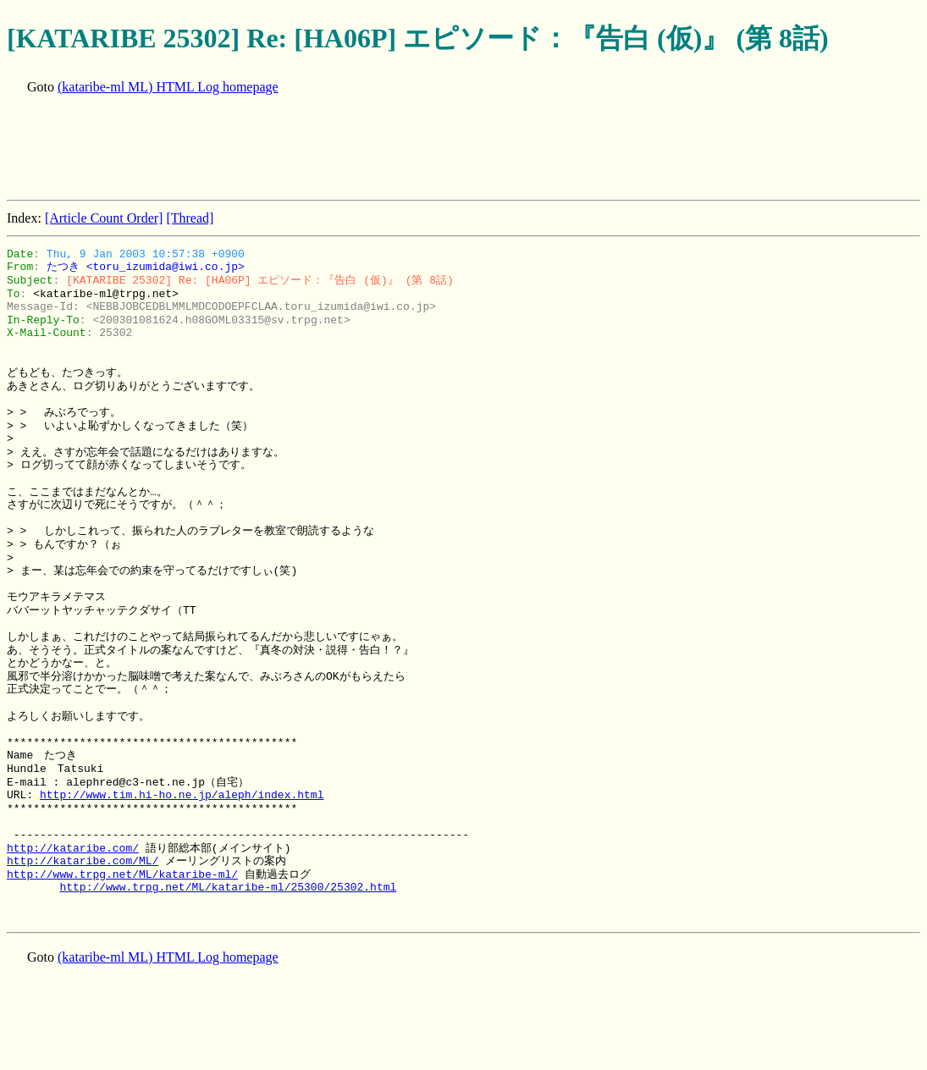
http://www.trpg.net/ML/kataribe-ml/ (122, 874)
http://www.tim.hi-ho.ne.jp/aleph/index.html (181, 794)
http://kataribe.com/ (73, 848)
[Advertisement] (315, 149)
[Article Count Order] (104, 218)
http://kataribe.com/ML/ (82, 861)
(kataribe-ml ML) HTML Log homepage (168, 87)
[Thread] (189, 218)
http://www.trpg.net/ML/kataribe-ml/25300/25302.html (227, 887)
